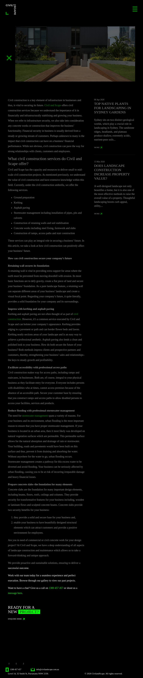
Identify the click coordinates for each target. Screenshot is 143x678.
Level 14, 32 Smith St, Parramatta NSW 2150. (28, 673)
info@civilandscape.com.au (45, 669)
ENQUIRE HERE (16, 619)
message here (15, 593)
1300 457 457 (56, 588)
